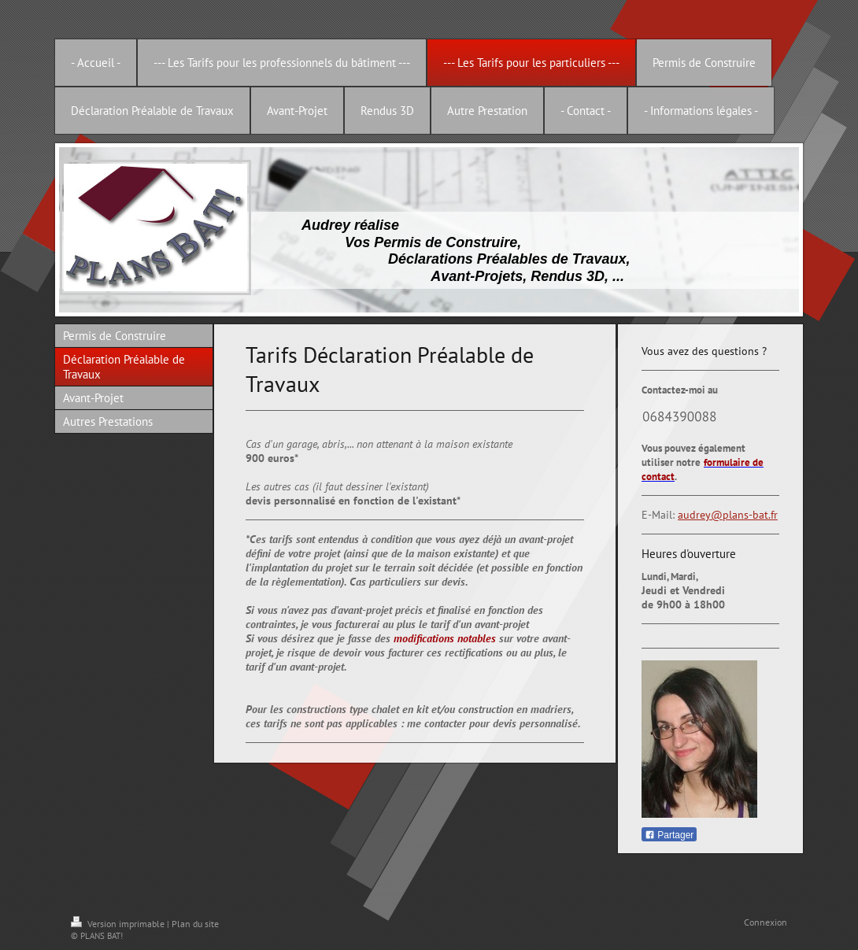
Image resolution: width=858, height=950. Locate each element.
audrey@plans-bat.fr (728, 515)
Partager (669, 835)
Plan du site (195, 924)
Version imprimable (119, 924)
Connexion (765, 922)
